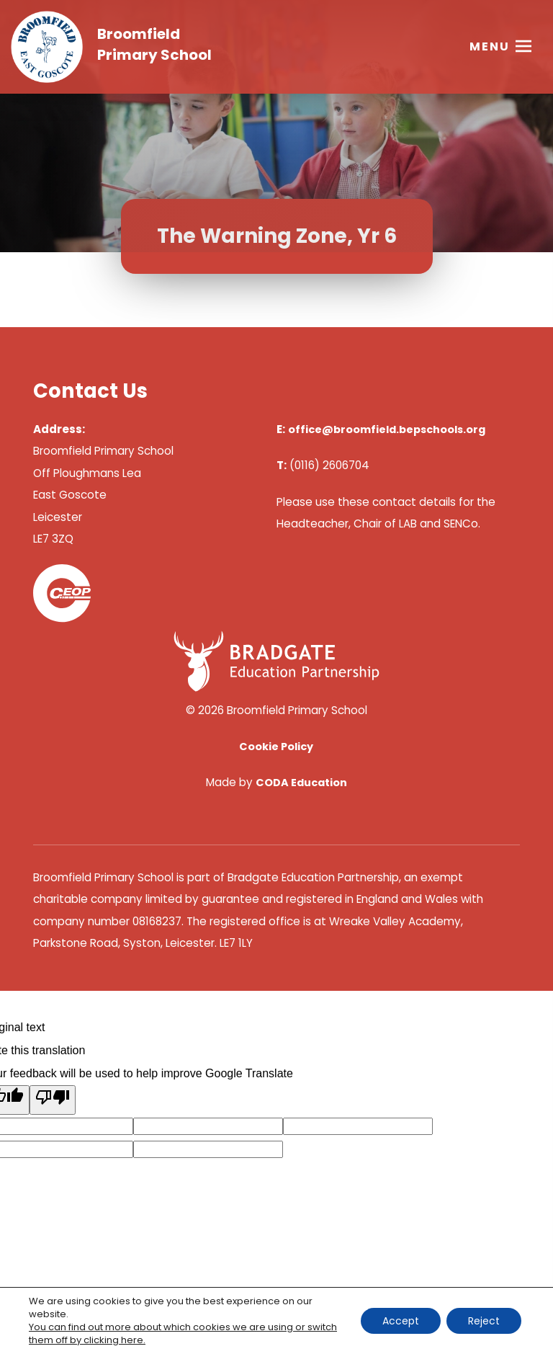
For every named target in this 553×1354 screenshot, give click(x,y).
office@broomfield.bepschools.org (386, 429)
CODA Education (301, 782)
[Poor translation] (53, 1100)
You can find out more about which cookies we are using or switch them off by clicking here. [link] (183, 1333)
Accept (400, 1321)
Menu (489, 46)
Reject (484, 1321)
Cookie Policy (276, 746)
